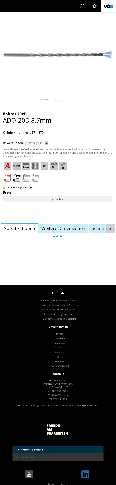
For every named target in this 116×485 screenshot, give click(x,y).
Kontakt (59, 356)
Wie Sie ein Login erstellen (59, 314)
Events (59, 333)
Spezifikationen (19, 228)
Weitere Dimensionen (63, 228)
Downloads (59, 338)
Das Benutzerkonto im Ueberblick (59, 318)
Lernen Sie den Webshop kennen (59, 300)
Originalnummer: (17, 132)
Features (59, 361)
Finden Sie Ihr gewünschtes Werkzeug (59, 304)
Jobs (59, 347)
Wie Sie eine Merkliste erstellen (59, 309)
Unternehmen (59, 352)
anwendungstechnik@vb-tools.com (79, 405)
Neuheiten (59, 343)
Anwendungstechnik (59, 365)
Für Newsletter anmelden (29, 449)
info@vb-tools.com (58, 398)
